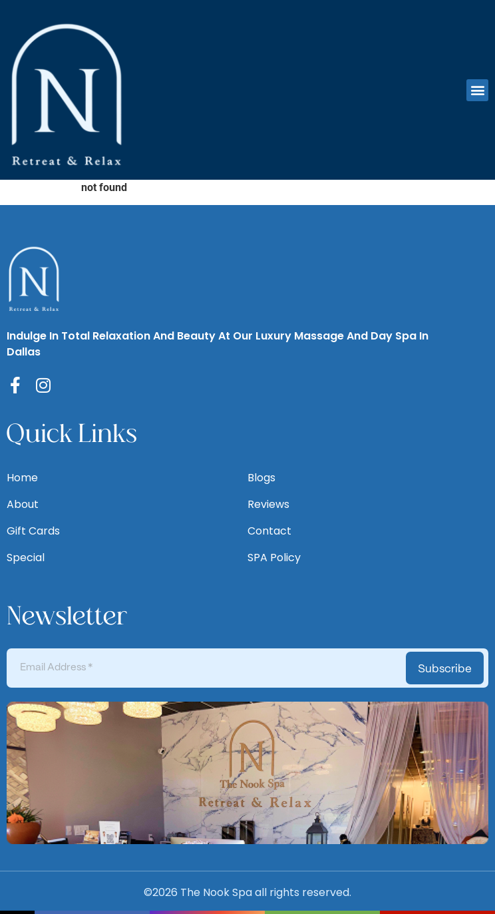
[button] (477, 90)
